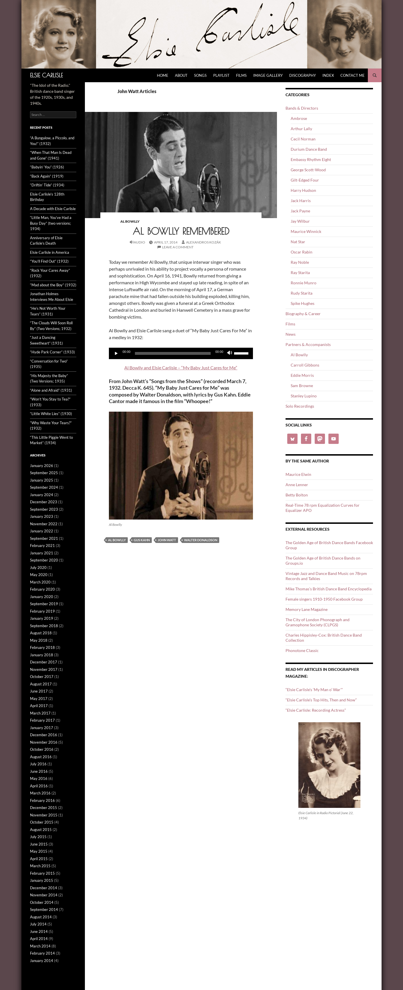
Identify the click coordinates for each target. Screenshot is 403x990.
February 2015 (42, 873)
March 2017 (40, 713)
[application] (181, 353)
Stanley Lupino (304, 395)
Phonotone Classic (302, 650)
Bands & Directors (302, 108)
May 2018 (38, 640)
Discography (302, 75)
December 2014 (43, 888)
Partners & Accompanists (308, 344)
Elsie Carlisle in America (49, 252)
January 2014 (41, 960)
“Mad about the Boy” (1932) (53, 285)
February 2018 (42, 647)
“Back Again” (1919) (46, 176)
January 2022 (41, 531)
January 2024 (41, 494)
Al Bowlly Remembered (181, 231)
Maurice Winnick (306, 231)
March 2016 (40, 793)
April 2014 (39, 938)
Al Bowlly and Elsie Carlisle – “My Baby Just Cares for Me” (180, 367)
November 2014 (43, 895)
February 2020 (42, 589)
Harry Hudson (303, 190)
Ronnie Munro (303, 282)
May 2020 (38, 574)
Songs (200, 75)
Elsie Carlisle (46, 75)
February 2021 (42, 545)
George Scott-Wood (308, 169)
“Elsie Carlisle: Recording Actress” (316, 710)
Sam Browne (302, 385)
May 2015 (38, 851)
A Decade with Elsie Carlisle (53, 208)
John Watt (167, 540)
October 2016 (41, 749)
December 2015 (43, 807)
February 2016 (42, 800)
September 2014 (44, 909)
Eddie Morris (302, 375)
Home (162, 75)
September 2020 (44, 560)
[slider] (173, 353)
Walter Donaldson (200, 540)
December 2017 (43, 662)
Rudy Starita (301, 293)
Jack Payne (300, 210)
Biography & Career (303, 313)
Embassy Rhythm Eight (311, 159)
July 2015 (38, 836)
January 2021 (41, 553)
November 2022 (43, 524)
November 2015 (43, 815)
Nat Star (298, 241)
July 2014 (38, 924)
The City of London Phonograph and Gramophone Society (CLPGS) (318, 622)
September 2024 (44, 487)
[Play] (116, 353)
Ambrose (299, 118)
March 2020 (40, 582)
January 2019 (41, 618)
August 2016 (41, 756)
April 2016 (39, 786)
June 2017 (39, 691)
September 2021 (44, 538)
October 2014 (41, 902)
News (291, 334)
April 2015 (39, 858)
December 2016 (43, 735)
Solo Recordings (300, 406)
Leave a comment (177, 247)
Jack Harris (301, 200)
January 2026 (41, 465)
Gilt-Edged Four (305, 180)
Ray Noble (300, 262)
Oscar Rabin (301, 251)
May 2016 (38, 778)
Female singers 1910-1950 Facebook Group (324, 599)
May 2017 (38, 698)
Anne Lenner (297, 484)
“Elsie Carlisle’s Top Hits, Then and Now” (321, 699)
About (181, 75)
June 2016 (39, 771)
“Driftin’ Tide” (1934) (47, 185)
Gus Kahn (142, 540)
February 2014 (42, 953)
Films (241, 75)
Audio (139, 242)
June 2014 (39, 931)
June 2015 (39, 844)
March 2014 (40, 946)
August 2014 (41, 917)
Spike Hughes (302, 303)
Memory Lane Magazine (307, 609)
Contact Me (352, 75)
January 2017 (41, 727)
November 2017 (43, 669)
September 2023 (44, 509)
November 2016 (43, 742)
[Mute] (229, 353)
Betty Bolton (297, 494)
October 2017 (41, 676)
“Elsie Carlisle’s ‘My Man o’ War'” (314, 689)
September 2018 (44, 625)
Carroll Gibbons (305, 365)
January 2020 (41, 596)
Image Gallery (268, 75)
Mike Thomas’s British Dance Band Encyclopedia (329, 588)
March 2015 (40, 866)
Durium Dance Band (309, 149)
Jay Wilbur (300, 221)
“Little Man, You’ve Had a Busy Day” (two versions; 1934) (50, 223)
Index (328, 75)
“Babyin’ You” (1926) (47, 167)
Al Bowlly (129, 221)
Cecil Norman (303, 138)
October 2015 (41, 822)
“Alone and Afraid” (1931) (51, 390)
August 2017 (41, 684)
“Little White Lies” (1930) (51, 413)
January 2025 (41, 480)
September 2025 (44, 472)
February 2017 (42, 720)
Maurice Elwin (298, 474)
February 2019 (42, 611)
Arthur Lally (301, 128)
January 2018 (41, 655)
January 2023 (41, 516)
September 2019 (44, 603)
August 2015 (41, 829)
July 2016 (38, 764)
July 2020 (38, 567)
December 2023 (43, 502)
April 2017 (39, 705)
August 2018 (41, 633)
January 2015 (41, 880)
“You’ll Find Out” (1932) (49, 261)
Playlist (221, 75)
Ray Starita (300, 272)
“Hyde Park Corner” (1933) (52, 352)
